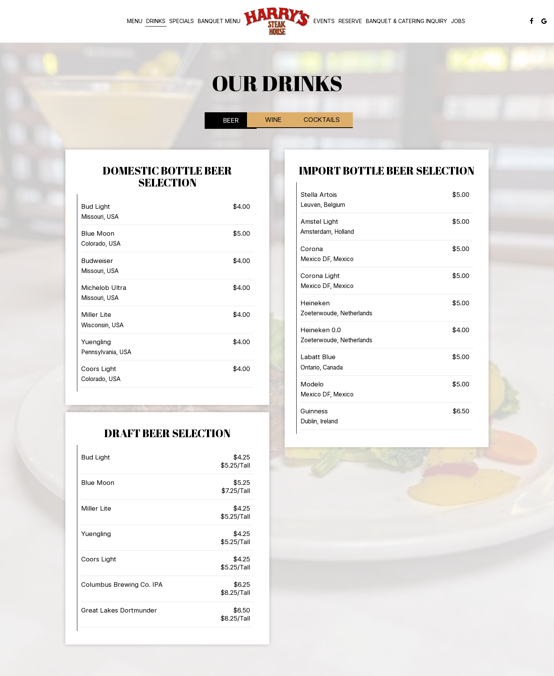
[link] (277, 21)
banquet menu (219, 21)
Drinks (155, 21)
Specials (181, 21)
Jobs (458, 21)
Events (324, 21)
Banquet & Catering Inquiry (406, 21)
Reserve (350, 21)
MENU (134, 21)
